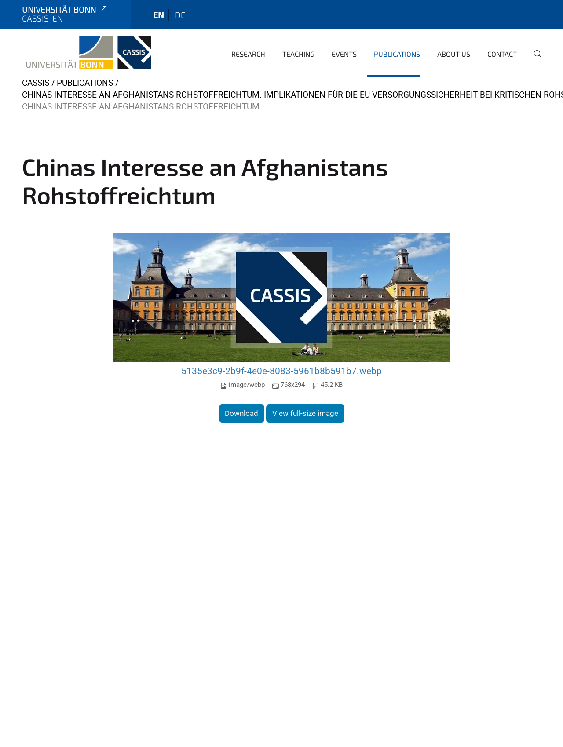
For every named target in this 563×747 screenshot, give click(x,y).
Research (248, 54)
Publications (397, 54)
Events (344, 54)
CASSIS (35, 83)
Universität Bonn (65, 9)
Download (241, 413)
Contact (502, 54)
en (158, 15)
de (180, 15)
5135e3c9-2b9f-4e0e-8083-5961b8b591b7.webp (281, 370)
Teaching (298, 54)
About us (453, 54)
